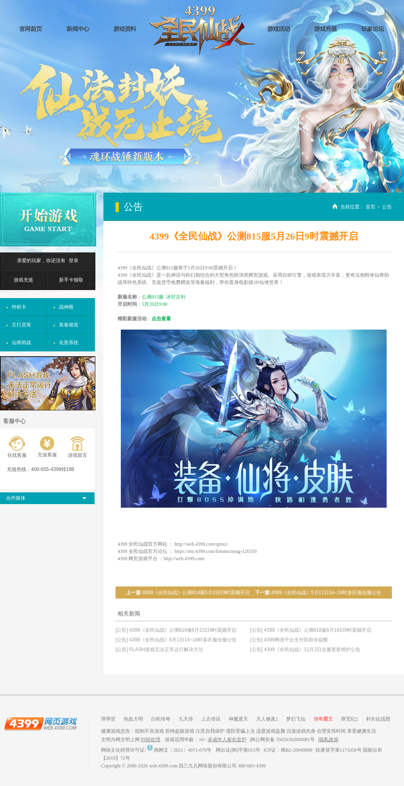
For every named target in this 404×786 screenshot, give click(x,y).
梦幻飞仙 (295, 719)
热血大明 (133, 719)
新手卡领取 (71, 280)
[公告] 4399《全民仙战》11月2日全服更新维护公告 (305, 649)
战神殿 (66, 307)
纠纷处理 (150, 739)
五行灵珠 (21, 325)
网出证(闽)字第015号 (238, 750)
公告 (387, 207)
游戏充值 (23, 280)
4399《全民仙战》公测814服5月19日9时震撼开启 (195, 592)
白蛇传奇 (160, 719)
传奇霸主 (323, 719)
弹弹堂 (108, 719)
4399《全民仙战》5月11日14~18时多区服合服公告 (326, 592)
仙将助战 (21, 342)
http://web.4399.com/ (184, 558)
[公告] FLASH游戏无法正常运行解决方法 (159, 649)
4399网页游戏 (40, 723)
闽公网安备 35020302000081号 (282, 739)
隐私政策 (329, 739)
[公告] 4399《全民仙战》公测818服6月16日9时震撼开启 (310, 630)
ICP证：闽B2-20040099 (287, 750)
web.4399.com (163, 766)
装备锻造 (68, 325)
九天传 (186, 719)
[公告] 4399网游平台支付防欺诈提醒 (289, 640)
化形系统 (68, 342)
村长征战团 (378, 719)
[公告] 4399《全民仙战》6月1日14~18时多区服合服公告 (176, 640)
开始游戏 (48, 219)
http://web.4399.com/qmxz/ (201, 544)
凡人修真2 (267, 719)
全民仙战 (202, 30)
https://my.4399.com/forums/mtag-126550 (216, 551)
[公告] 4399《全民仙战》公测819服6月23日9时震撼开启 (176, 630)
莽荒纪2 (349, 719)
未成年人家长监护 (227, 739)
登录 (73, 260)
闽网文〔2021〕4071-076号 (178, 750)
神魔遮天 (238, 719)
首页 (370, 207)
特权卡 (19, 307)
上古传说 (211, 719)
